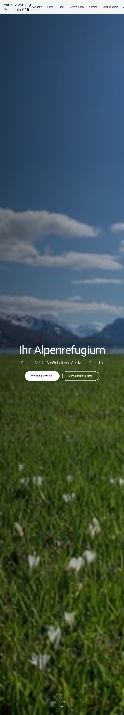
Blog (61, 6)
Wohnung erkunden (42, 375)
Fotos (50, 6)
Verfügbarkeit (110, 6)
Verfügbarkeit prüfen (80, 375)
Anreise (93, 6)
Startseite (36, 6)
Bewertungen (76, 6)
